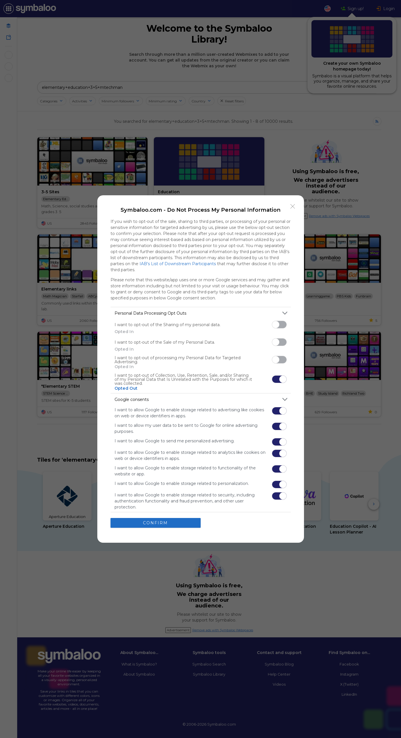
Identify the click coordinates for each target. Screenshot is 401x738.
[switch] (279, 324)
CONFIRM (155, 522)
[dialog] (200, 369)
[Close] (292, 206)
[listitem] (201, 313)
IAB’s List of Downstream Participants (178, 263)
